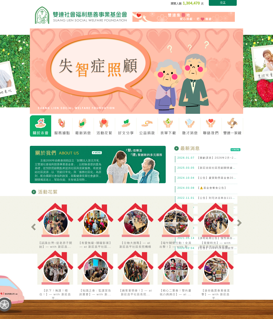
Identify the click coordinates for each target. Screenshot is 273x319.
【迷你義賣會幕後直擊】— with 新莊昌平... (215, 294)
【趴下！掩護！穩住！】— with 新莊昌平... (55, 294)
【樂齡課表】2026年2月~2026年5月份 (223, 157)
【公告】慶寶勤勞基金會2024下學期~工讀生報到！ (231, 177)
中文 (223, 2)
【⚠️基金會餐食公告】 (212, 187)
